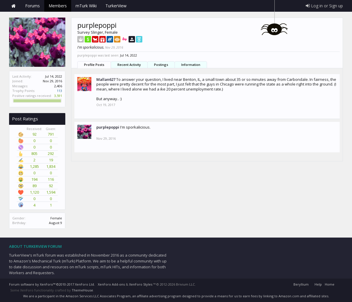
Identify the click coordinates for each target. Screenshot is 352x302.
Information (190, 64)
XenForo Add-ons (111, 284)
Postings (161, 64)
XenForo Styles (140, 284)
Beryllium (301, 284)
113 (59, 90)
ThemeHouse (82, 290)
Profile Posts (94, 64)
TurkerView (116, 5)
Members (58, 5)
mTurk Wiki (86, 5)
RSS (339, 283)
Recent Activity (129, 64)
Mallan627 (105, 79)
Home (13, 6)
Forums (32, 5)
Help (318, 284)
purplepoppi (107, 127)
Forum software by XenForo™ (52, 284)
